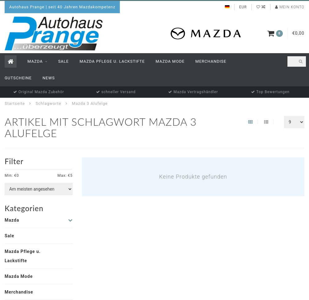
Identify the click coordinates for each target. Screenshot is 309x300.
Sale (63, 61)
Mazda (35, 61)
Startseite (15, 103)
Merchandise (210, 61)
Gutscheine (18, 78)
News (49, 78)
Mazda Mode (170, 61)
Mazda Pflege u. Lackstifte (112, 61)
